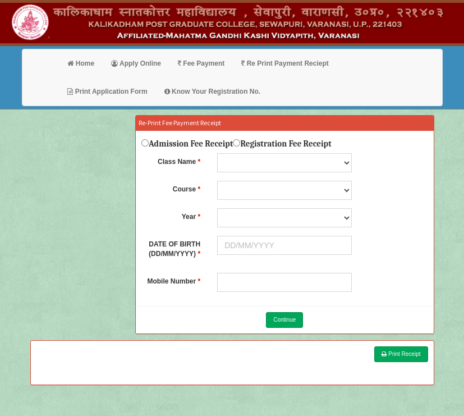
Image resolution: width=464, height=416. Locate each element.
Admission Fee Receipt (191, 144)
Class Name (177, 162)
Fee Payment (201, 63)
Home (80, 63)
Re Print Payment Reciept (284, 63)
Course (184, 189)
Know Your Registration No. (212, 91)
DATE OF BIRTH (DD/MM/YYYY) (174, 249)
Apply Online (136, 63)
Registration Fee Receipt (285, 144)
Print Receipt (401, 354)
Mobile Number (171, 281)
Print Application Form (107, 91)
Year (189, 217)
